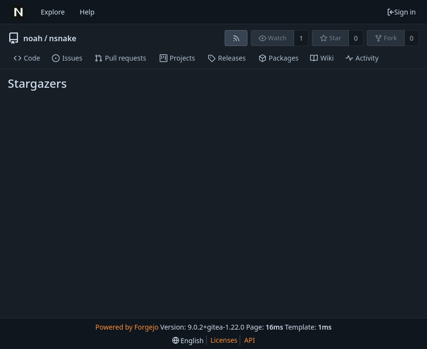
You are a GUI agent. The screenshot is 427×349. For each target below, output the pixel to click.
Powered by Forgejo (126, 327)
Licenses (224, 340)
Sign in (401, 11)
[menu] (188, 340)
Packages (278, 58)
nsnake (62, 38)
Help (87, 11)
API (249, 340)
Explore (53, 11)
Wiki (322, 58)
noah (33, 38)
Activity (361, 58)
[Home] (18, 12)
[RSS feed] (236, 38)
